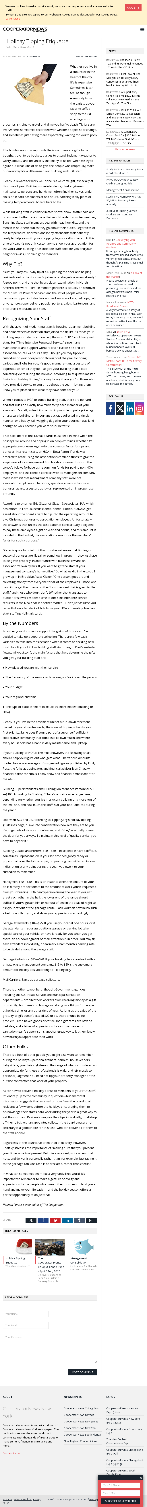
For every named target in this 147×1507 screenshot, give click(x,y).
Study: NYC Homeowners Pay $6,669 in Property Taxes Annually (123, 200)
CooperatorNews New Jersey (81, 1421)
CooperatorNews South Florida (82, 1434)
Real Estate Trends (86, 56)
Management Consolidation (122, 190)
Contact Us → (11, 1453)
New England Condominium (80, 1441)
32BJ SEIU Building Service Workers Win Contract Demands (121, 214)
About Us (7, 1499)
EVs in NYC (123, 331)
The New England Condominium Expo (117, 1441)
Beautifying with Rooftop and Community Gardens (121, 243)
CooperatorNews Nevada (79, 1415)
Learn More (12, 18)
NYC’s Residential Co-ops (120, 304)
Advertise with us (23, 1499)
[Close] (133, 7)
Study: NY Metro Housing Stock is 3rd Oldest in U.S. (124, 171)
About (7, 1397)
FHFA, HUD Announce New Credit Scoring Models (122, 181)
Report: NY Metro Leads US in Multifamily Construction (124, 360)
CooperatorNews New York (80, 1428)
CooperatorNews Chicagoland (81, 1408)
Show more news (125, 149)
